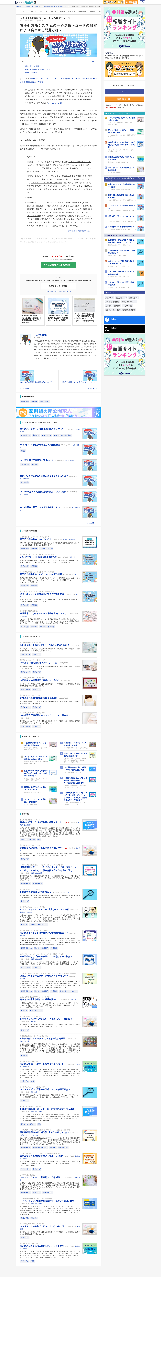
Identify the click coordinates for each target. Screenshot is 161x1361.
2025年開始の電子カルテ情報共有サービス (40, 507)
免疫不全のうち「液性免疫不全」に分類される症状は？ (46, 956)
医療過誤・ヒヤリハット (38, 925)
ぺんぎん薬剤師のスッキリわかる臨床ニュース (55, 6)
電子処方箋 (25, 401)
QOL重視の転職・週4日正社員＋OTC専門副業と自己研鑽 (47, 1109)
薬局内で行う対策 (31, 72)
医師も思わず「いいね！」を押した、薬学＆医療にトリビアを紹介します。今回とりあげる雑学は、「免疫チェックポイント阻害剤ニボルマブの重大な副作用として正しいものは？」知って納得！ (50, 1163)
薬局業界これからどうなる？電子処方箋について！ (44, 613)
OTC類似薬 (25, 464)
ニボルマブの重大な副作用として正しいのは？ (42, 1156)
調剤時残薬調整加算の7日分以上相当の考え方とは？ (45, 1132)
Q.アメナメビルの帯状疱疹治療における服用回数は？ (45, 1089)
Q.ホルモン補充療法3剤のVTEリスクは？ (39, 663)
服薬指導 (92, 11)
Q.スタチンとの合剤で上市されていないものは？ (43, 1226)
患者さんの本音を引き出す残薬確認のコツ (40, 999)
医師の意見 (25, 1218)
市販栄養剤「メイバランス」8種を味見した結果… (44, 1038)
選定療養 (62, 11)
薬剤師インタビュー (28, 839)
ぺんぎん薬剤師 (69, 460)
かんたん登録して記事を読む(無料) (58, 265)
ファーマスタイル (46, 548)
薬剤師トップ (20, 6)
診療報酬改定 (82, 11)
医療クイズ (71, 11)
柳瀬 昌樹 (33, 1021)
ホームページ (55, 103)
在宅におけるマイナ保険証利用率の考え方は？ (42, 429)
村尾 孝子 (74, 999)
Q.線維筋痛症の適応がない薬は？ (36, 892)
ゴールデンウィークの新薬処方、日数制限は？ (42, 1177)
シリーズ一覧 (43, 11)
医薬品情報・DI (26, 948)
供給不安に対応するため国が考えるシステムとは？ (44, 476)
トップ (24, 11)
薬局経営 (52, 1147)
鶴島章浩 (22, 935)
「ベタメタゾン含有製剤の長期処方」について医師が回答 (47, 1201)
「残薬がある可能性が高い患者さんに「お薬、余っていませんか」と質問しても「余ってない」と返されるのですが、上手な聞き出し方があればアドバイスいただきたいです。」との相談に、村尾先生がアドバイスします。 (50, 1005)
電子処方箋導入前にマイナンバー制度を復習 (41, 574)
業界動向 (34, 401)
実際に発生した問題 (32, 66)
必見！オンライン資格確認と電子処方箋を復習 (42, 594)
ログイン (142, 2)
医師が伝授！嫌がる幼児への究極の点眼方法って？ (44, 976)
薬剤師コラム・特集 (32, 6)
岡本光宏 (22, 978)
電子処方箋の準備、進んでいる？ (36, 539)
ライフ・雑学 (25, 967)
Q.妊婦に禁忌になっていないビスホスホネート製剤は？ (46, 1019)
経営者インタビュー (129, 302)
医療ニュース (44, 401)
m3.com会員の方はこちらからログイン (58, 291)
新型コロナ (109, 298)
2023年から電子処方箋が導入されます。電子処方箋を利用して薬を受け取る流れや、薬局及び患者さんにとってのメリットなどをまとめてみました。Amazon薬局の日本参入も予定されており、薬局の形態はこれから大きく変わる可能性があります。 (50, 621)
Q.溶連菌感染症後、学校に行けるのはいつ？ (41, 848)
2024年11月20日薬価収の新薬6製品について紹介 (43, 492)
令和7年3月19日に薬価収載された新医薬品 (40, 445)
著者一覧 (53, 11)
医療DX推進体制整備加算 (62, 435)
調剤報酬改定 (25, 435)
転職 (39, 839)
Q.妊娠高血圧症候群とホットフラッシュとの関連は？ (45, 715)
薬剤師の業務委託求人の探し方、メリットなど (42, 1246)
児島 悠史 (66, 892)
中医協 (23, 451)
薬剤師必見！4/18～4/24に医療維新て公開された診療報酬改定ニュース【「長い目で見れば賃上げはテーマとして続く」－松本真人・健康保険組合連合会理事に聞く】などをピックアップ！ (50, 878)
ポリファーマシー (36, 1011)
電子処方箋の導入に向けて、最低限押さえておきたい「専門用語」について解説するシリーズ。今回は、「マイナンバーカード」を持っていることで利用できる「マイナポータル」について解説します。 (50, 580)
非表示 (92, 61)
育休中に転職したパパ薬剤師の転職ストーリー (42, 822)
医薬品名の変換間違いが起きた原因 (37, 69)
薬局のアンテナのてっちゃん (29, 1135)
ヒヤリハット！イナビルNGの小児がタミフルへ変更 (45, 909)
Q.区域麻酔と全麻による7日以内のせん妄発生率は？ (45, 645)
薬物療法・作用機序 (41, 948)
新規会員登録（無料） (58, 286)
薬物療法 (34, 1218)
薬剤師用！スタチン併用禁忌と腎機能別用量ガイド (44, 933)
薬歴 (100, 11)
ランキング (32, 11)
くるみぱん (23, 616)
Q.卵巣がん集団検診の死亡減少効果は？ (39, 698)
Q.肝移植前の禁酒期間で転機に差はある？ (40, 680)
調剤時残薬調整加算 (40, 1147)
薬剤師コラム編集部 (69, 539)
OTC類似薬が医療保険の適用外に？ (37, 460)
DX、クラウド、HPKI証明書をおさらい (39, 557)
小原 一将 (72, 557)
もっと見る (92, 523)
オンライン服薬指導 (47, 627)
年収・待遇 (25, 1081)
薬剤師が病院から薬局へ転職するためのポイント (43, 1064)
